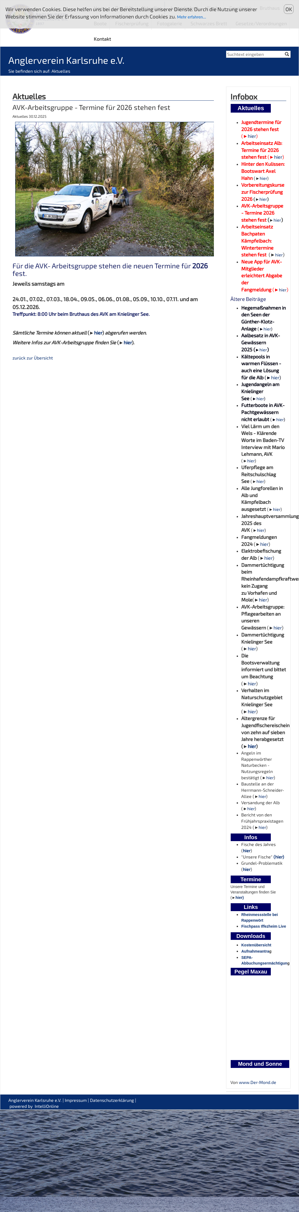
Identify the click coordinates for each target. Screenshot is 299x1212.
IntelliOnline (47, 1106)
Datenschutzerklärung (112, 1100)
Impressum (76, 1100)
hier (98, 333)
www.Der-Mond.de (257, 1082)
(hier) (279, 856)
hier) (240, 897)
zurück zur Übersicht (32, 357)
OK (288, 9)
